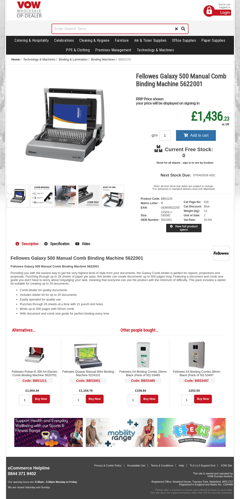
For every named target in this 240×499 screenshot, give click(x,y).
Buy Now (41, 399)
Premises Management (113, 50)
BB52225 (124, 59)
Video (82, 244)
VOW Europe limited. (220, 476)
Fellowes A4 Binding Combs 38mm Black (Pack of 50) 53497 (196, 373)
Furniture (122, 40)
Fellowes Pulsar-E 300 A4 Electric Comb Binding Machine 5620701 (34, 373)
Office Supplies (184, 40)
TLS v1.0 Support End (202, 465)
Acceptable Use (136, 465)
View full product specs (184, 228)
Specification (56, 244)
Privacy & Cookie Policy (107, 465)
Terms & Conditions (162, 465)
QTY (155, 135)
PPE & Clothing (78, 50)
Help (181, 465)
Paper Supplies (213, 40)
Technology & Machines (155, 50)
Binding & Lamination (73, 59)
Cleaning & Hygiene (94, 40)
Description (26, 244)
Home (15, 59)
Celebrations (64, 40)
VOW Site (226, 465)
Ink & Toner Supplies (150, 40)
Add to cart (196, 135)
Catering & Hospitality (32, 40)
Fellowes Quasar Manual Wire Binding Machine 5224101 (88, 373)
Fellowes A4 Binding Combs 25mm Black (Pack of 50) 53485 (143, 373)
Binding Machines (103, 59)
